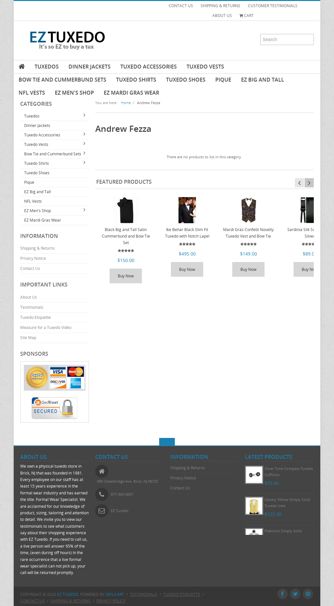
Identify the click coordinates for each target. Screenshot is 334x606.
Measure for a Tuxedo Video (45, 327)
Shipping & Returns (37, 248)
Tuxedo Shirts (136, 79)
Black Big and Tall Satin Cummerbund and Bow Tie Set (126, 236)
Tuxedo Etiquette (35, 317)
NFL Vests (32, 92)
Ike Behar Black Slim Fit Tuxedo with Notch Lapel (187, 233)
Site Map (28, 337)
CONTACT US (181, 5)
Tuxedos (47, 66)
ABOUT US (222, 15)
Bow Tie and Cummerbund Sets (62, 79)
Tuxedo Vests (205, 66)
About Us (28, 297)
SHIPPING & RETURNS (220, 5)
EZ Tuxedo (67, 594)
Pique (223, 79)
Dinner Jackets (89, 66)
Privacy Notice (33, 258)
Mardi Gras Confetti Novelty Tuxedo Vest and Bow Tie (248, 233)
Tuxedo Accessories (148, 66)
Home (126, 102)
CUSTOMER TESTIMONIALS (272, 5)
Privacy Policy (111, 601)
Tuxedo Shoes (185, 79)
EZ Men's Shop (74, 92)
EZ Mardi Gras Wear (131, 92)
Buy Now (126, 276)
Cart (246, 15)
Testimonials (31, 307)
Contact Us (30, 268)
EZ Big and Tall (262, 79)
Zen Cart (115, 594)
